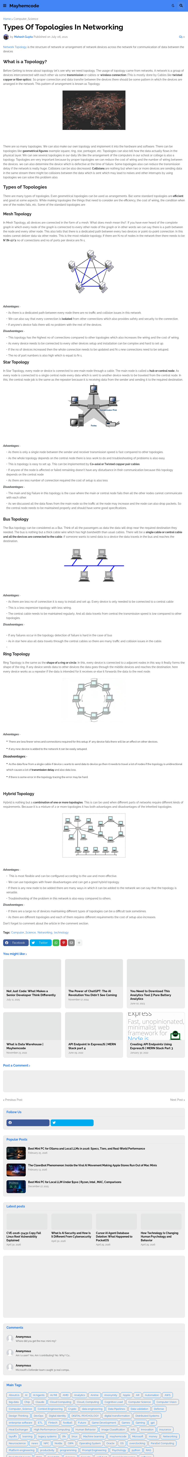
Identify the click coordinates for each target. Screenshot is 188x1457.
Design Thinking (18, 1415)
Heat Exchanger (18, 1429)
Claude (40, 1402)
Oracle (110, 1443)
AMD (65, 1395)
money (153, 1436)
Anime (95, 1395)
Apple (126, 1395)
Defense (159, 1408)
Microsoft (137, 1436)
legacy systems (47, 1436)
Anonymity (110, 1395)
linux (74, 1436)
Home (7, 19)
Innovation (147, 1429)
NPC (46, 1443)
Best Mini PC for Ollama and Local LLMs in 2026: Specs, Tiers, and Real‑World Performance (86, 1148)
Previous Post (13, 1099)
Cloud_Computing (88, 1402)
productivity (47, 1450)
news (34, 1443)
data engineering (92, 1408)
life (64, 1436)
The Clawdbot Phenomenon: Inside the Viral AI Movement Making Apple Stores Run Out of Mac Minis (92, 1165)
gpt (153, 1422)
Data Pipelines (116, 1408)
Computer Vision (167, 1402)
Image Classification (113, 1429)
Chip (27, 1402)
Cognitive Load (114, 1402)
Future (82, 1422)
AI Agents (38, 1395)
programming (68, 1450)
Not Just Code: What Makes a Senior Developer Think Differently (31, 993)
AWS (167, 1395)
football (67, 1422)
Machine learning (93, 1436)
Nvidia (58, 1443)
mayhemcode (118, 1436)
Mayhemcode (24, 5)
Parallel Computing (162, 1443)
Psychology (119, 1450)
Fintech (52, 1422)
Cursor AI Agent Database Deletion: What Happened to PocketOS (114, 1236)
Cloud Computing (60, 1402)
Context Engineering (50, 1408)
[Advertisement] (94, 1286)
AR (137, 1395)
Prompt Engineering (94, 1450)
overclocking (137, 1443)
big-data (14, 1402)
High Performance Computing (52, 1429)
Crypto (72, 1408)
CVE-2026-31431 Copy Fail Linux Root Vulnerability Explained (23, 1236)
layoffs (13, 1436)
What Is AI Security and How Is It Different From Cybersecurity (71, 1234)
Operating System (90, 1443)
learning (27, 1436)
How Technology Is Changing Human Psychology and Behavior (159, 1236)
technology (61, 932)
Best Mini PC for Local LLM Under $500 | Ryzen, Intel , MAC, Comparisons (74, 1182)
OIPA (71, 1443)
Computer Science (139, 1402)
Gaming (140, 1422)
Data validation (139, 1408)
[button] (4, 5)
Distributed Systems (147, 1415)
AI (26, 1395)
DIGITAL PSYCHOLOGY (85, 1415)
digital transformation (117, 1415)
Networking (45, 932)
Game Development (104, 1422)
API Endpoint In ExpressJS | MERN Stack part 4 (92, 1046)
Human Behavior (86, 1429)
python (136, 1450)
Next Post (176, 1099)
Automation (152, 1395)
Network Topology (15, 47)
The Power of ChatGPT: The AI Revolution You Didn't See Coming (92, 993)
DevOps (38, 1415)
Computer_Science (26, 19)
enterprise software (20, 1422)
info (133, 1429)
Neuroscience (17, 1443)
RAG (148, 1450)
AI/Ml (53, 1395)
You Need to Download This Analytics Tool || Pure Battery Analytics (150, 995)
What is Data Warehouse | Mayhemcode (24, 1046)
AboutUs (14, 1395)
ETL (40, 1422)
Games (126, 1422)
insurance (165, 1429)
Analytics (79, 1395)
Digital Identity (57, 1415)
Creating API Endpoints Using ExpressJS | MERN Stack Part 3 (151, 1046)
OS (122, 1443)
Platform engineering (21, 1450)
